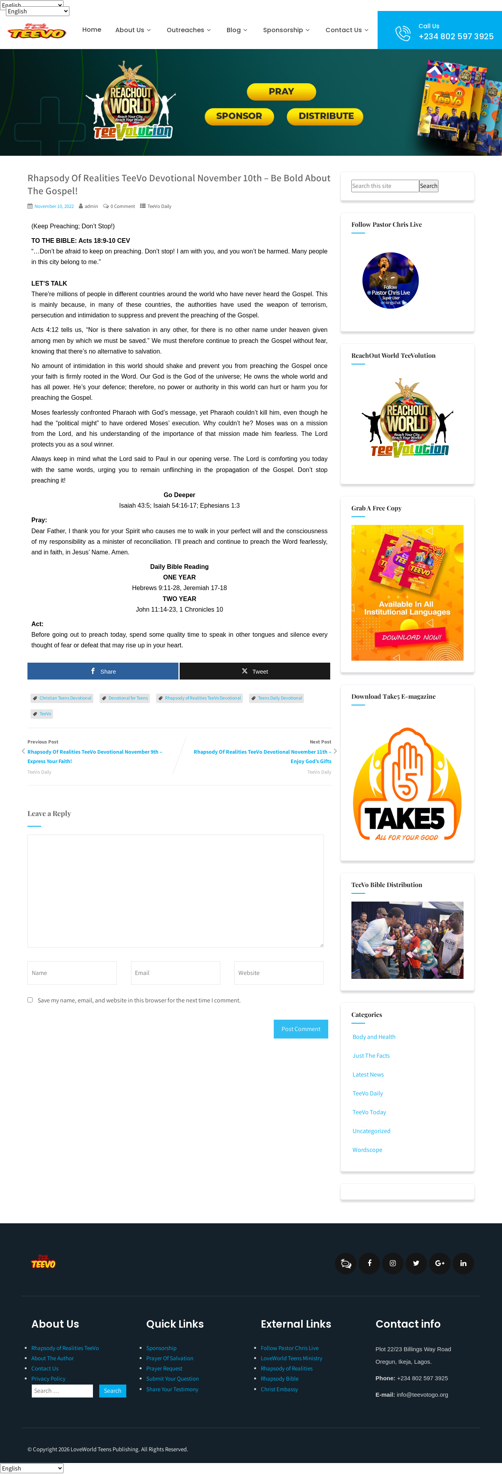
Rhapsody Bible (279, 1378)
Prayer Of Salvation (169, 1358)
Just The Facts (370, 1055)
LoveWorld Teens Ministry (291, 1358)
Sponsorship (287, 30)
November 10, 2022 (54, 206)
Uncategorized (371, 1131)
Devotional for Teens (128, 698)
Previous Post (103, 752)
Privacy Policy (48, 1378)
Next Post (256, 752)
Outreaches (190, 30)
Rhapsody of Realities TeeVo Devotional (203, 698)
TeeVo (45, 713)
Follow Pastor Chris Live (289, 1348)
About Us (134, 30)
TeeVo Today (368, 1112)
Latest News (367, 1074)
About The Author (52, 1358)
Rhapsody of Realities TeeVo (65, 1348)
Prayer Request (164, 1368)
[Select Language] (32, 5)
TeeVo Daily (159, 206)
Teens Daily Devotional (280, 698)
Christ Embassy (279, 1389)
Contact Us (348, 30)
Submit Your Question (172, 1378)
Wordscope (366, 1150)
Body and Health (373, 1037)
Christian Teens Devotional (65, 698)
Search (429, 186)
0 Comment (123, 206)
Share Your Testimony (172, 1389)
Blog (238, 30)
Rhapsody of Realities (287, 1368)
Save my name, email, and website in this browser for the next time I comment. (139, 1000)
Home (91, 29)
